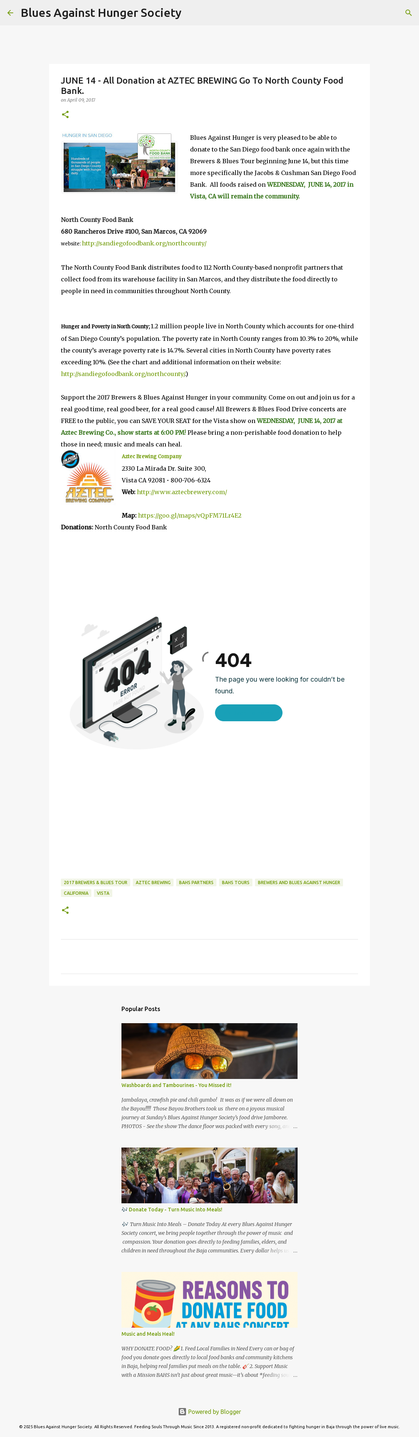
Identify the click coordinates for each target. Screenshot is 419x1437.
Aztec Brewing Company (152, 456)
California (76, 893)
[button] (65, 115)
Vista (103, 893)
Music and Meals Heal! (148, 1334)
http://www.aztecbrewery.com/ (182, 492)
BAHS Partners (196, 882)
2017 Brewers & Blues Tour (95, 882)
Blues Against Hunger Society (101, 12)
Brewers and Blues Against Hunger (299, 882)
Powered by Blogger (209, 1411)
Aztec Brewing (153, 882)
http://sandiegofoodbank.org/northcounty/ (144, 243)
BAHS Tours (235, 882)
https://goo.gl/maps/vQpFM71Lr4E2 (189, 515)
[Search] (191, 13)
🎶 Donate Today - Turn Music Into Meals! (171, 1209)
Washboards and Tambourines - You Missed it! (176, 1085)
